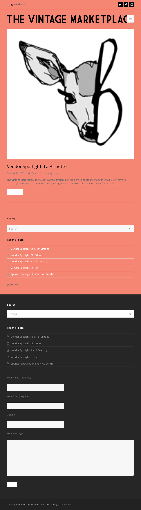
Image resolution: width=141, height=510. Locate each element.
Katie (34, 173)
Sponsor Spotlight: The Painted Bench (32, 274)
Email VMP (19, 4)
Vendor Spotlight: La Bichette (37, 166)
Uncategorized (51, 173)
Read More (15, 192)
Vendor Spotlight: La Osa (24, 267)
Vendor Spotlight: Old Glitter (26, 255)
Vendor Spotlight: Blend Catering (29, 261)
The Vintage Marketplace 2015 (33, 504)
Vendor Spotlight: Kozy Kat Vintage (30, 248)
